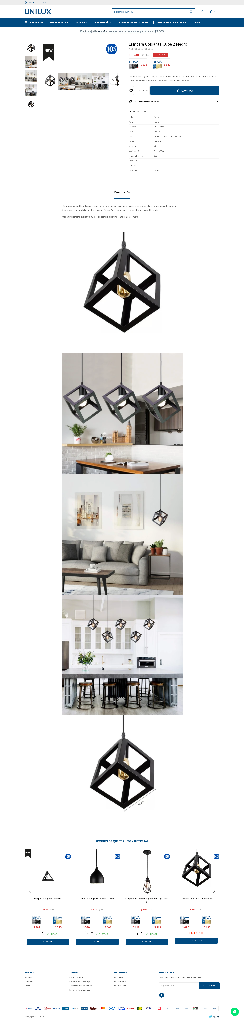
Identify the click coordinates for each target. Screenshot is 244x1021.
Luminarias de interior (133, 22)
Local (43, 2)
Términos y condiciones (80, 985)
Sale (198, 22)
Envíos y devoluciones (79, 990)
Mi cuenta (118, 977)
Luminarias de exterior (172, 22)
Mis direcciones (121, 985)
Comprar (187, 91)
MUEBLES (81, 22)
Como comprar (76, 977)
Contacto (32, 2)
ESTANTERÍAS (103, 22)
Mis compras (120, 981)
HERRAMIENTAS (59, 22)
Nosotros (29, 977)
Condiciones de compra (80, 981)
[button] (112, 80)
